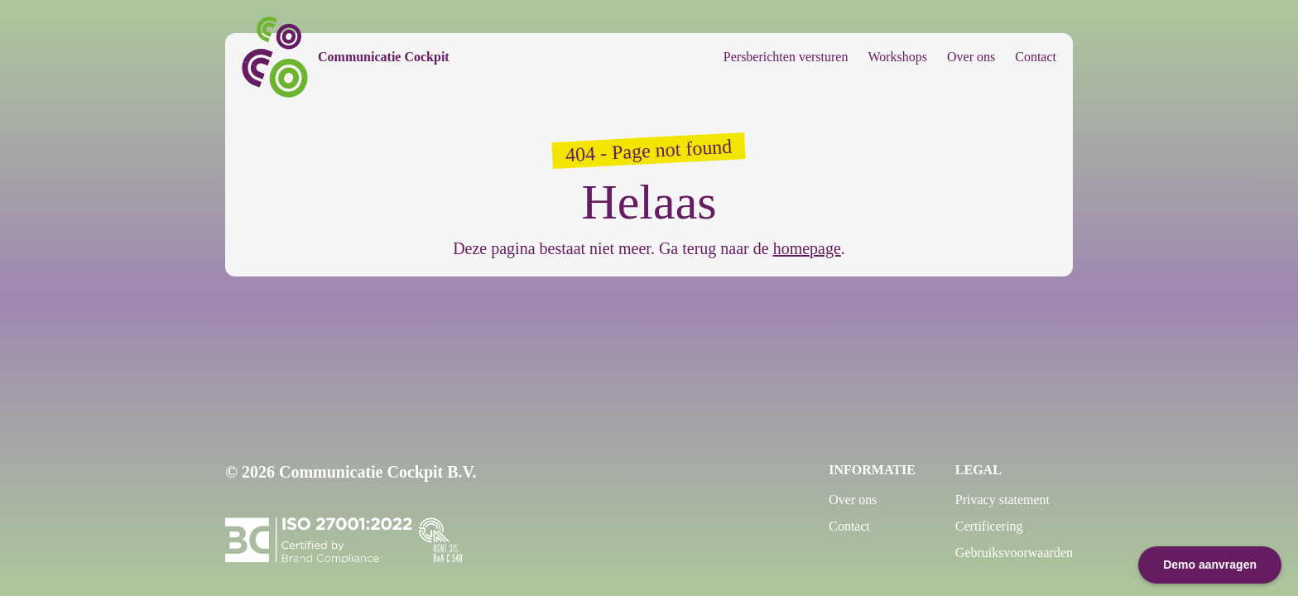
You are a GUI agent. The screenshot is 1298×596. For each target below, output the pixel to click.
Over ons (971, 57)
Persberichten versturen (786, 57)
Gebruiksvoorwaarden (1014, 553)
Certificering (989, 526)
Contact (1035, 57)
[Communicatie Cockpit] (345, 57)
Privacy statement (1002, 500)
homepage (807, 248)
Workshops (897, 57)
